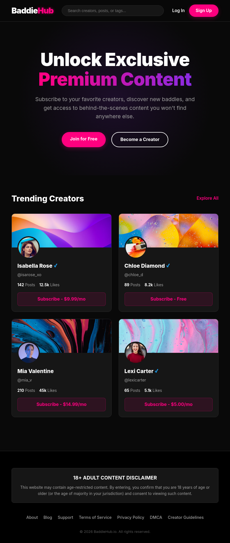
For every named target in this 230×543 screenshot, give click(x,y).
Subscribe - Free (168, 299)
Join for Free (84, 139)
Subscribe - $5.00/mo (168, 404)
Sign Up (204, 10)
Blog (47, 517)
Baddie (32, 10)
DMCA (156, 517)
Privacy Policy (130, 517)
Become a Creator (139, 139)
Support (65, 517)
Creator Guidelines (186, 517)
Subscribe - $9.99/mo (62, 299)
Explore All (208, 198)
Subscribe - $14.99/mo (61, 404)
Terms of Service (95, 517)
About (32, 517)
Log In (178, 10)
